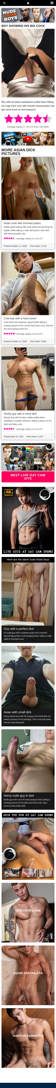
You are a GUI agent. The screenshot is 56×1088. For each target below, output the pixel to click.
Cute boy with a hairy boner (20, 318)
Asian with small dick (17, 712)
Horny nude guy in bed (19, 795)
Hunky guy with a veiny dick (20, 413)
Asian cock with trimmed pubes (22, 223)
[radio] (8, 119)
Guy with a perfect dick (19, 628)
